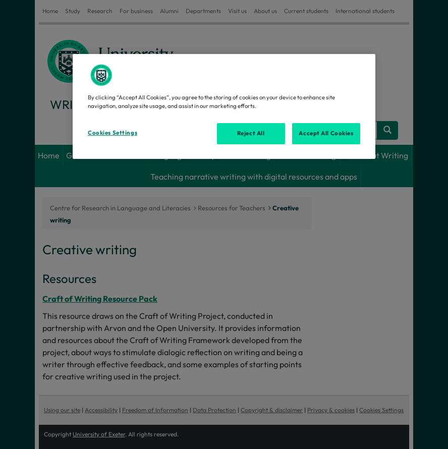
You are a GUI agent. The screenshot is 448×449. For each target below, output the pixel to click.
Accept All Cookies (326, 133)
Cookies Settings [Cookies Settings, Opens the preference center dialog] (112, 132)
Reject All (251, 133)
